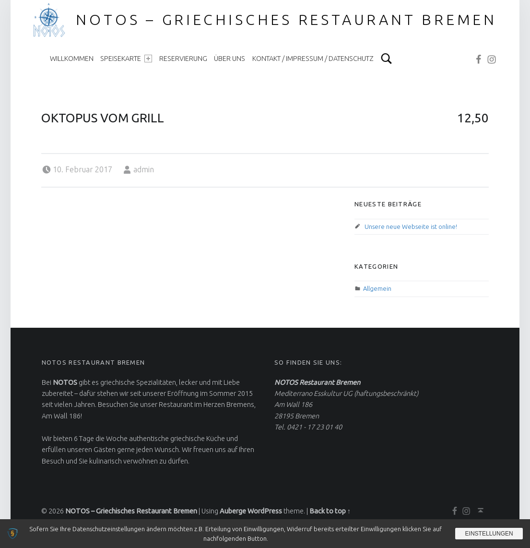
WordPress (264, 511)
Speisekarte (126, 58)
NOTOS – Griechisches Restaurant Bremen (286, 20)
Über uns (229, 58)
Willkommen (72, 58)
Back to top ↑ (330, 511)
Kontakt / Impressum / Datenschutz (313, 58)
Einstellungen (489, 533)
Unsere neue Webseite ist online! (411, 226)
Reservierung (183, 58)
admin (143, 169)
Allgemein (377, 288)
